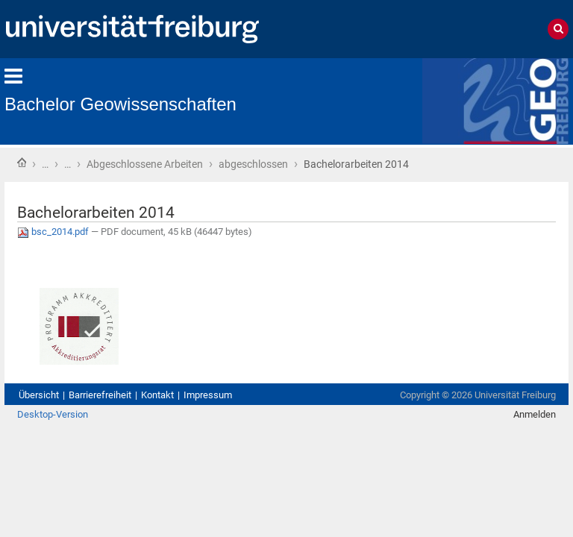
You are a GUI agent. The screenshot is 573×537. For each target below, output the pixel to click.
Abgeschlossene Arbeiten (145, 164)
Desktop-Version (52, 414)
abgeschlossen (253, 164)
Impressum (208, 395)
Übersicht (39, 395)
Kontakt (157, 395)
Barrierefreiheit (100, 395)
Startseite (21, 162)
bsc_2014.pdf (54, 231)
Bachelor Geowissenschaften (120, 104)
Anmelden (534, 414)
